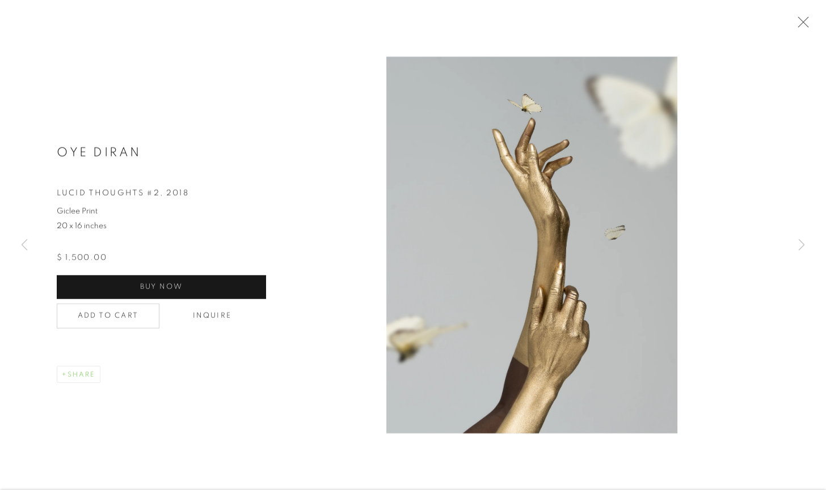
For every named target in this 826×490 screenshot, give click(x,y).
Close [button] (800, 25)
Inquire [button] (212, 317)
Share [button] (81, 375)
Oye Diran (99, 153)
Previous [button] (24, 245)
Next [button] (801, 245)
